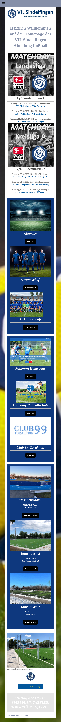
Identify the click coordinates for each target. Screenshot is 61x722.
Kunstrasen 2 (30, 569)
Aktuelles (30, 242)
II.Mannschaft (30, 327)
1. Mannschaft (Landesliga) (30, 687)
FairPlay (30, 413)
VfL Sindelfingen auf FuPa (17, 715)
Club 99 (30, 455)
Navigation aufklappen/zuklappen (30, 3)
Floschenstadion (30, 516)
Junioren (30, 376)
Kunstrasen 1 (30, 622)
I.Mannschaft (30, 288)
